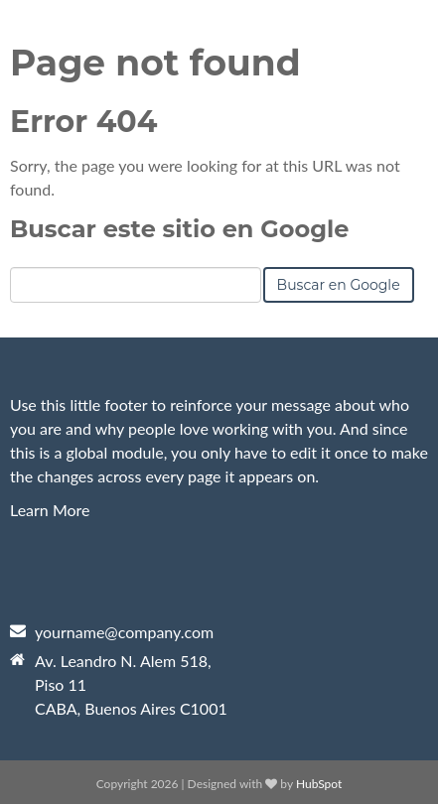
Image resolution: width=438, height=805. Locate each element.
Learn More (50, 509)
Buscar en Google (338, 285)
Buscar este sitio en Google (179, 228)
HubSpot (319, 783)
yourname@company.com (124, 631)
